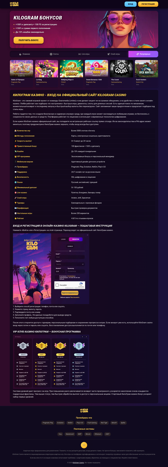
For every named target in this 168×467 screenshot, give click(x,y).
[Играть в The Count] (121, 73)
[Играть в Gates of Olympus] (21, 73)
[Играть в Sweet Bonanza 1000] (96, 73)
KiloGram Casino (78, 463)
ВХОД (130, 4)
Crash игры (113, 54)
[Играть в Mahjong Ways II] (71, 73)
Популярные (143, 54)
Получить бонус (29, 40)
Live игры (84, 54)
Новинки (24, 54)
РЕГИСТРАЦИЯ (148, 4)
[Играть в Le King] (46, 73)
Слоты (54, 54)
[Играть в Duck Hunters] (146, 73)
